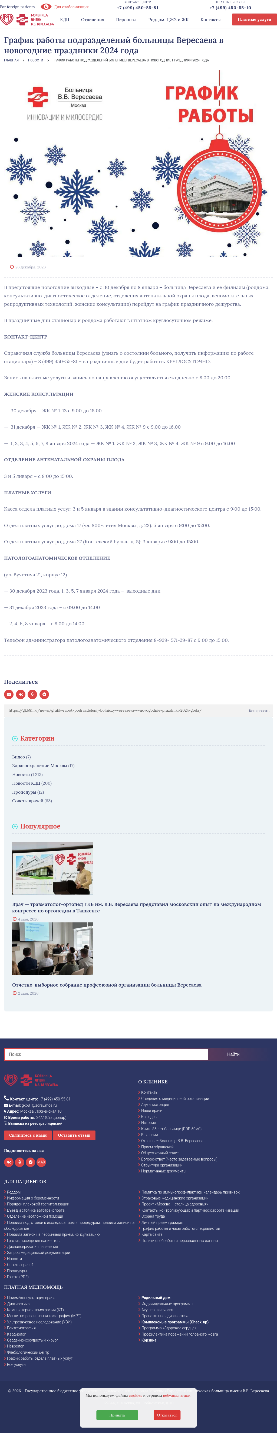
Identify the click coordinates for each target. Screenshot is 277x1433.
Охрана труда (153, 1216)
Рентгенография (21, 1328)
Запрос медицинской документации (38, 1252)
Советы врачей (27, 800)
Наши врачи (151, 1110)
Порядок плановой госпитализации (38, 1204)
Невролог (15, 1346)
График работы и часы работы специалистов (180, 1228)
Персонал (126, 19)
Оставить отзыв (74, 1135)
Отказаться (167, 1415)
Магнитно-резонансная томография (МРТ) (44, 1316)
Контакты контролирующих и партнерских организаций (190, 1210)
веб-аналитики (177, 1395)
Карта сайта (152, 1234)
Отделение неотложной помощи (35, 1216)
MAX (41, 1162)
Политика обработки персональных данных (179, 1240)
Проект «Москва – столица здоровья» (174, 1204)
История (148, 1122)
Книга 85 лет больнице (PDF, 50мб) (171, 1129)
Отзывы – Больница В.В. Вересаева (172, 1141)
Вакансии (149, 1135)
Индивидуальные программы (167, 1304)
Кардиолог (16, 1334)
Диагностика (18, 1304)
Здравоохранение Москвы (39, 765)
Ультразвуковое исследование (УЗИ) (39, 1322)
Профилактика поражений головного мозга (179, 1334)
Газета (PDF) (18, 1277)
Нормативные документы (163, 1171)
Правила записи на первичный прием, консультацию (53, 1234)
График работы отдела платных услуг (39, 1358)
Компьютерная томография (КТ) (35, 1310)
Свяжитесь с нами (28, 1135)
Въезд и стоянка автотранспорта (36, 1210)
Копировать (259, 709)
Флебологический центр (28, 1352)
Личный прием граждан (162, 1222)
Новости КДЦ (26, 783)
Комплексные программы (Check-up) (175, 1322)
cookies (135, 1395)
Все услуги (16, 1364)
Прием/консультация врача (31, 1298)
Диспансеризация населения (32, 1246)
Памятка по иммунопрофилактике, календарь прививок (190, 1192)
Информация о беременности (33, 1198)
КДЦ (64, 19)
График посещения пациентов (33, 1240)
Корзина (148, 1340)
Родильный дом (155, 1298)
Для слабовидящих (64, 7)
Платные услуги (254, 19)
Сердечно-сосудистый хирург (32, 1340)
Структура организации (161, 1165)
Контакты (210, 19)
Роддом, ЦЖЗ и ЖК (168, 19)
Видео (18, 757)
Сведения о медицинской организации (175, 1098)
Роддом (14, 1192)
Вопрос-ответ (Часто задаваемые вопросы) (179, 1159)
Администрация (155, 1104)
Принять (117, 1415)
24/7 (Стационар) (35, 1117)
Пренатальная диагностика (165, 1316)
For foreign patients (17, 6)
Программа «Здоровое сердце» (168, 1328)
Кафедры (149, 1117)
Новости (21, 774)
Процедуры (24, 792)
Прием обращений (157, 1147)
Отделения (92, 19)
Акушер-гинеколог (157, 1310)
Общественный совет (160, 1153)
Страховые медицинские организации (175, 1198)
